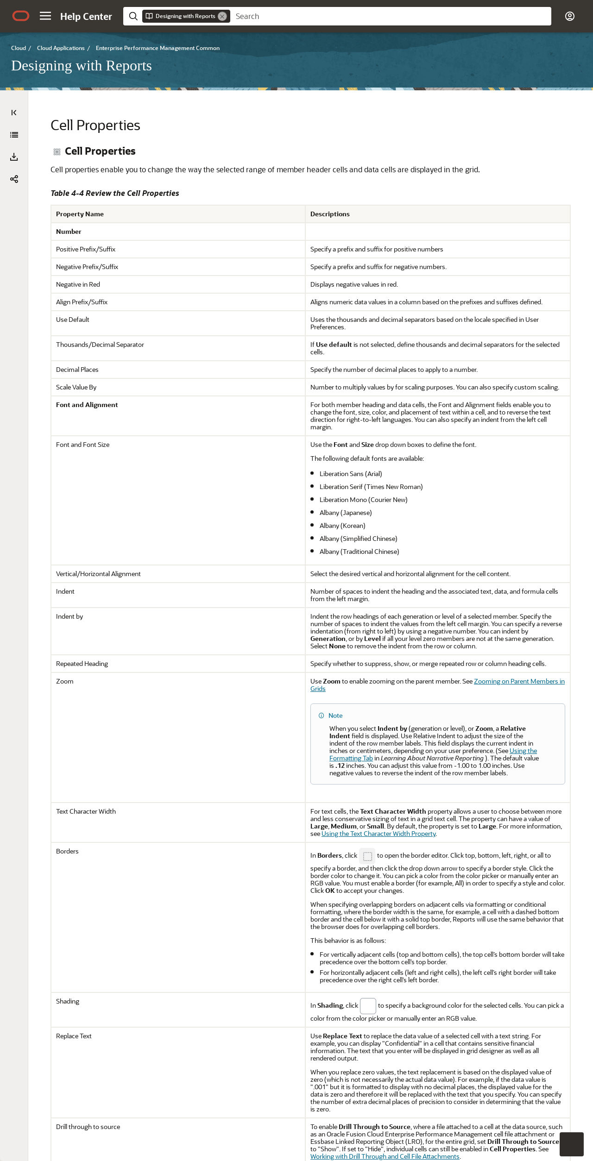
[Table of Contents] (14, 112)
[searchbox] (391, 16)
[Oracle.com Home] (21, 15)
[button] (45, 16)
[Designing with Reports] (14, 159)
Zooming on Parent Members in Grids (448, 751)
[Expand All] (14, 134)
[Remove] (222, 16)
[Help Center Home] (86, 16)
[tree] (106, 585)
